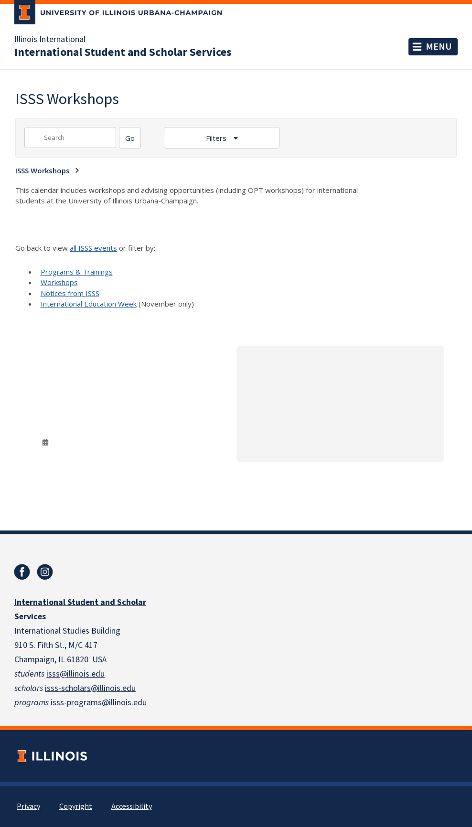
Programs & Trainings (77, 271)
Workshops (59, 282)
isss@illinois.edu (75, 674)
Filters (217, 138)
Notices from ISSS (70, 293)
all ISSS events (93, 248)
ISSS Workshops (42, 170)
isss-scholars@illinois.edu (90, 688)
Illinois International (50, 39)
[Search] (130, 137)
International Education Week (89, 303)
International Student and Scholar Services (123, 52)
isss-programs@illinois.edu (99, 703)
